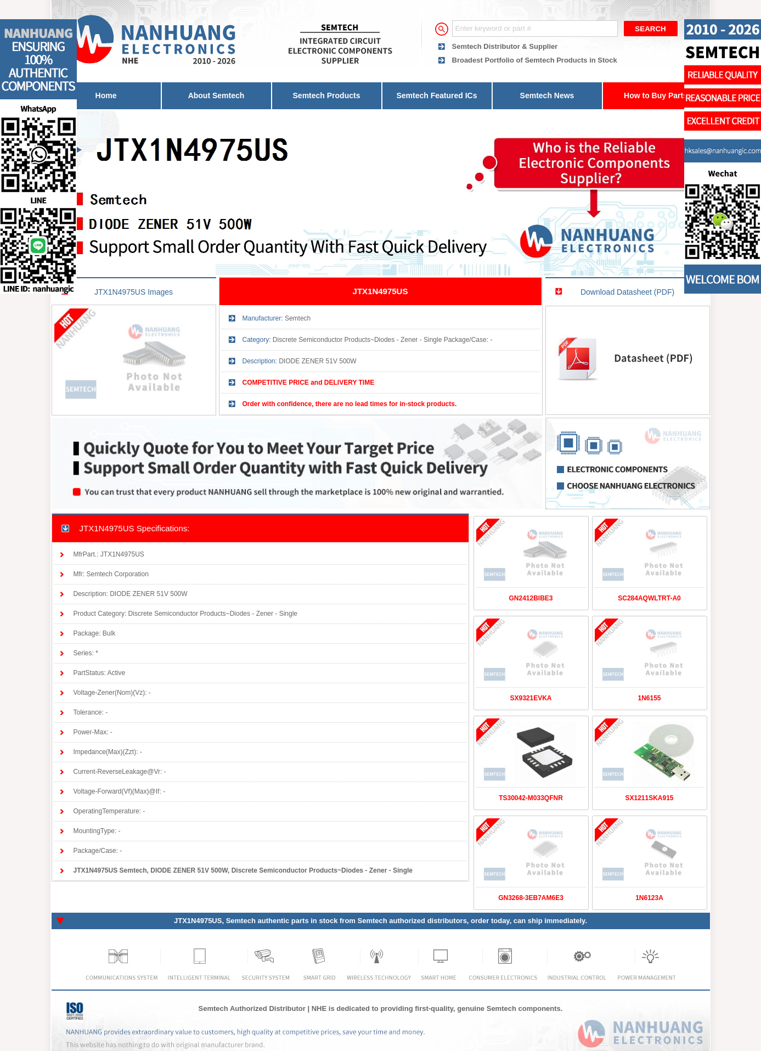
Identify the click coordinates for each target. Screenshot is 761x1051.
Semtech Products (326, 95)
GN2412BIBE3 (531, 598)
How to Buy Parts (655, 95)
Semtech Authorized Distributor (252, 1008)
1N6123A (649, 898)
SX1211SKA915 (649, 798)
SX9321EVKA (530, 698)
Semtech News (547, 95)
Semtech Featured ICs (436, 95)
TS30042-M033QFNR (531, 798)
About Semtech (216, 95)
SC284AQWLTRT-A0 (649, 598)
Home (106, 95)
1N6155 (649, 698)
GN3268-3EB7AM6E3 (530, 898)
